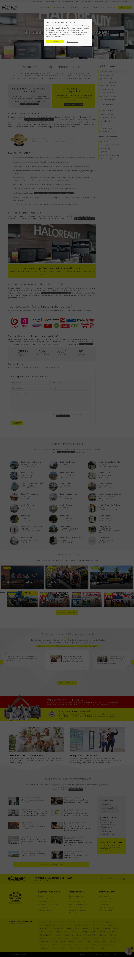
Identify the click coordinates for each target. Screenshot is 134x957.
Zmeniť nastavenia (72, 42)
